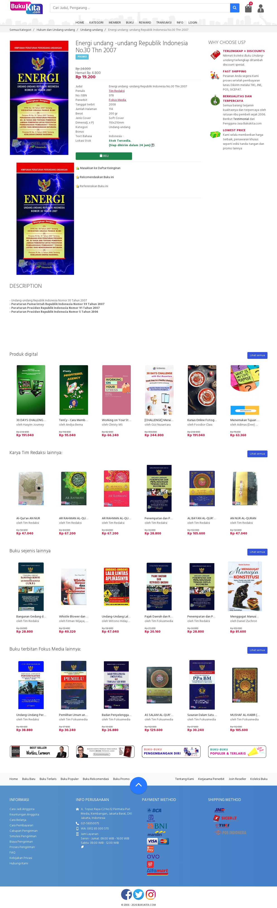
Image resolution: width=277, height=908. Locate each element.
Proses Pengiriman (22, 847)
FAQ (12, 852)
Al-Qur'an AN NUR (28, 518)
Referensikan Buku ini (92, 186)
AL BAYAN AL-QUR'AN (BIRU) (206, 518)
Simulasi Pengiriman (23, 836)
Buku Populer (70, 779)
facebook (126, 894)
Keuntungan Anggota (24, 814)
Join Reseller (237, 779)
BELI (104, 156)
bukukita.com (147, 905)
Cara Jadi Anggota (22, 809)
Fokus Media (118, 100)
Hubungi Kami (19, 863)
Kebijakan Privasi (21, 858)
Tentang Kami (184, 779)
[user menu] (260, 8)
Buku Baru (28, 779)
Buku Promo (121, 779)
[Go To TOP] (138, 785)
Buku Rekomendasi (96, 779)
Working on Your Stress (118, 420)
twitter (138, 894)
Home (14, 779)
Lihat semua (257, 355)
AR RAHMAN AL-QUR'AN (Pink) (122, 518)
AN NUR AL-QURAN (243, 518)
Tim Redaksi (117, 91)
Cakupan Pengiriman (24, 831)
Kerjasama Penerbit (211, 779)
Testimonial (241, 119)
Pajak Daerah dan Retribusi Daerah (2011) (171, 616)
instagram (150, 894)
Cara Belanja (18, 820)
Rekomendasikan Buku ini (95, 177)
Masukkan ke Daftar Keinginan (98, 168)
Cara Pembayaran (21, 825)
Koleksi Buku (258, 779)
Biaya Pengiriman (21, 841)
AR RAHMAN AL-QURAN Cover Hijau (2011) (87, 518)
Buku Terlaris (48, 779)
